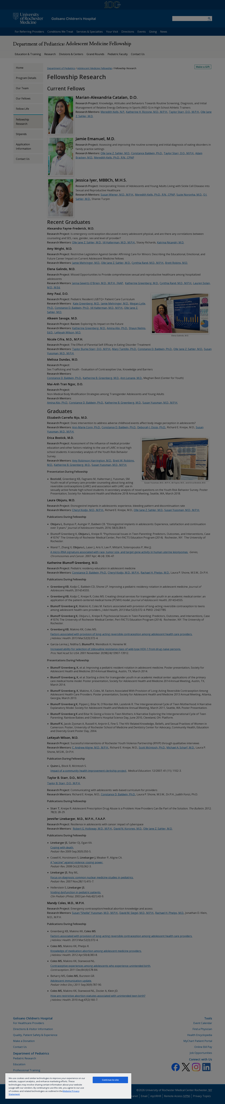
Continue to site (110, 1079)
